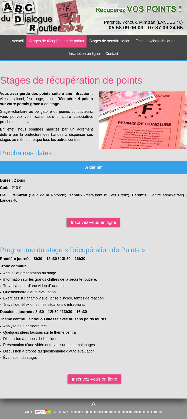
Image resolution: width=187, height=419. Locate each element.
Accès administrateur (148, 412)
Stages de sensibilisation (109, 41)
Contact (111, 54)
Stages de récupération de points (56, 41)
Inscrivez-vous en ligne (93, 222)
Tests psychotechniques (155, 41)
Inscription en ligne (84, 54)
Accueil (18, 41)
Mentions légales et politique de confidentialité (101, 412)
